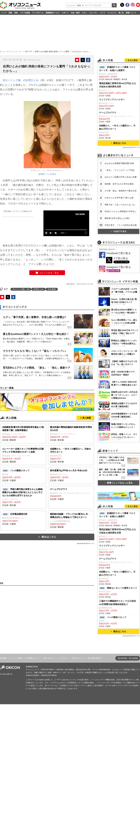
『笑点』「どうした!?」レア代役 (119, 170)
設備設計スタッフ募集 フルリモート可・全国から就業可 (117, 69)
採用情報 (123, 658)
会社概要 (3, 658)
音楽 (16, 13)
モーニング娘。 (14, 80)
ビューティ (93, 13)
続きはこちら (49, 536)
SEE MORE (80, 214)
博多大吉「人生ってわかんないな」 (121, 204)
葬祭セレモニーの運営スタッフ (118, 588)
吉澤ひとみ (32, 80)
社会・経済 (75, 13)
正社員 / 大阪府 (23, 475)
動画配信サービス (53, 13)
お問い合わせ (48, 658)
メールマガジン (63, 658)
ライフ (102, 13)
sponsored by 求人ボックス (85, 543)
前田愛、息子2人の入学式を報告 (119, 184)
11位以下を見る (118, 231)
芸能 (10, 13)
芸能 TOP (28, 52)
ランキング (112, 13)
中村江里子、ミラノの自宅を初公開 (121, 225)
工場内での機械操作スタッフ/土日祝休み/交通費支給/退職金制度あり (117, 602)
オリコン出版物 (16, 658)
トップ (3, 13)
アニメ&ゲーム (38, 13)
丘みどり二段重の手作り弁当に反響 (121, 177)
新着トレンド (131, 13)
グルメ (84, 13)
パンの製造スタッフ (112, 617)
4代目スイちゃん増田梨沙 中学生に (120, 211)
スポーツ (65, 13)
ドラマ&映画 (25, 13)
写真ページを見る (48, 174)
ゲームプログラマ (107, 112)
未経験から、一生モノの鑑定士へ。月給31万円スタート (117, 127)
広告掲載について (33, 658)
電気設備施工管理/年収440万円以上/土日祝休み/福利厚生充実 (117, 85)
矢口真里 (52, 289)
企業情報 (134, 658)
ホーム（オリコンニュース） (11, 52)
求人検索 (86, 418)
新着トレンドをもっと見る (119, 483)
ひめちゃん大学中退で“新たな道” (119, 198)
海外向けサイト (78, 658)
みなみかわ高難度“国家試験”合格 (119, 163)
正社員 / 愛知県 (23, 433)
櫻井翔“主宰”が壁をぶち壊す (117, 218)
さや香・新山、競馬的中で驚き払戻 (121, 191)
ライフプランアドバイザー (112, 99)
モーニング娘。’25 (21, 289)
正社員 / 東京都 (71, 433)
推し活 (121, 13)
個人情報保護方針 (94, 658)
